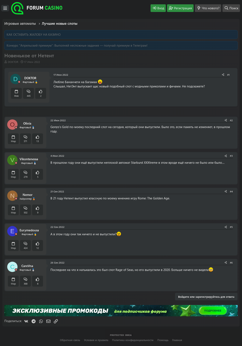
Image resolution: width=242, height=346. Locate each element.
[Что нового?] (208, 8)
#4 (231, 191)
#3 (231, 155)
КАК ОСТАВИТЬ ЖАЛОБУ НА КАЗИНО (34, 34)
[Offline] (19, 82)
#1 (228, 74)
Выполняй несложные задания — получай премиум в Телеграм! (100, 45)
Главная (177, 340)
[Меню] (5, 8)
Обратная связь (70, 340)
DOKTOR (13, 62)
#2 (231, 120)
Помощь (162, 340)
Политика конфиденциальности (132, 340)
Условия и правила (96, 340)
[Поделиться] (223, 74)
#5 (231, 226)
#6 (231, 262)
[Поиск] (231, 8)
